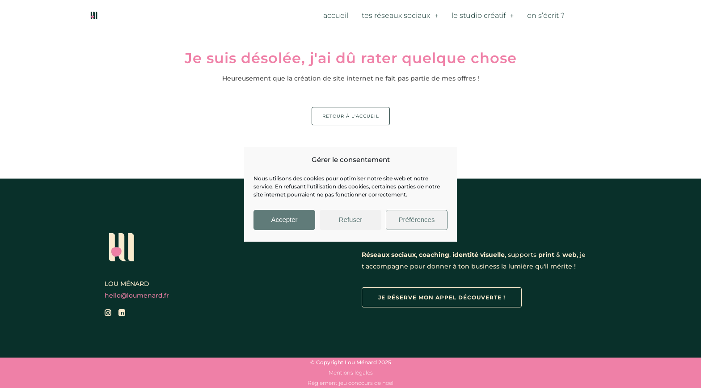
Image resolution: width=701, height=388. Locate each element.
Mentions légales (351, 372)
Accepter (284, 219)
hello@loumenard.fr (137, 295)
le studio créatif (483, 15)
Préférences (417, 219)
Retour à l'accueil (350, 116)
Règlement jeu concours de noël (350, 382)
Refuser (351, 219)
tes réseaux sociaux (400, 15)
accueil (335, 15)
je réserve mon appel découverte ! (441, 297)
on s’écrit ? (546, 15)
